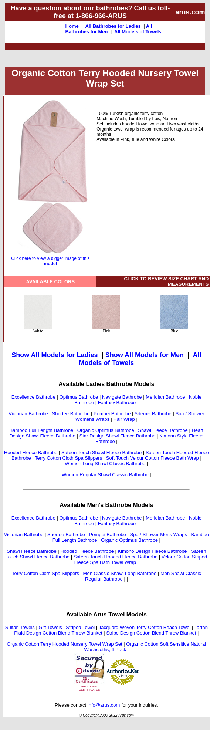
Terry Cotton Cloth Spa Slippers (68, 458)
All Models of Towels (138, 31)
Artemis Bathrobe (152, 413)
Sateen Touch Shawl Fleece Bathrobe (101, 452)
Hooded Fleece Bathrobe (31, 452)
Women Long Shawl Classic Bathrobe (105, 463)
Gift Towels (50, 627)
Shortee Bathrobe (71, 413)
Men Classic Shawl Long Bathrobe (120, 573)
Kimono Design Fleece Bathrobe (152, 551)
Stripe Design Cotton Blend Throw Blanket (151, 633)
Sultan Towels (20, 627)
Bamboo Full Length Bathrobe (42, 430)
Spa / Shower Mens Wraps (158, 534)
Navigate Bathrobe (122, 397)
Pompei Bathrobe (112, 413)
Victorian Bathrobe (28, 413)
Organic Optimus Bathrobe (105, 430)
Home (72, 26)
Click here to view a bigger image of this (50, 259)
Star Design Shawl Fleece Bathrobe (117, 436)
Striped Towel (80, 627)
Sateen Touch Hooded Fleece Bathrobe (116, 557)
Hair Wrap (124, 419)
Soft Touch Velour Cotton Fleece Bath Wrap (152, 458)
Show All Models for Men (144, 355)
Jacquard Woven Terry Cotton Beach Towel (145, 627)
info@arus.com (104, 705)
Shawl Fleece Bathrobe (162, 430)
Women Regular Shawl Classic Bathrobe (105, 474)
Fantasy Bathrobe (117, 402)
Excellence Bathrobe (33, 397)
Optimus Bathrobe (79, 397)
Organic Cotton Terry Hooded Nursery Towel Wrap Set (64, 644)
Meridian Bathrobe (165, 397)
